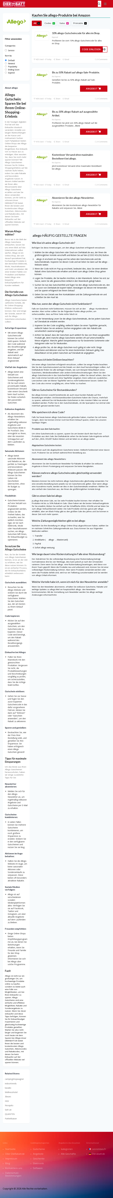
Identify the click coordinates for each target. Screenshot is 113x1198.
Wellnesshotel (11, 1092)
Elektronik (38, 1163)
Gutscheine (39, 1149)
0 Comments (101, 59)
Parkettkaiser (11, 1118)
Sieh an (8, 1109)
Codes (49, 23)
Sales (64, 23)
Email (65, 59)
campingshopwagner (14, 1079)
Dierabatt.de (97, 1153)
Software (38, 1168)
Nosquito (9, 1105)
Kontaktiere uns (13, 1168)
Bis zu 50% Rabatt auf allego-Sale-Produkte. (76, 72)
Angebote (38, 1153)
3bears (8, 1096)
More (77, 125)
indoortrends (11, 1083)
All (37, 23)
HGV (7, 1101)
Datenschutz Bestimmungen (13, 1174)
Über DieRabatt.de (15, 1153)
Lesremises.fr (97, 1149)
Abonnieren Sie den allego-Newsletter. (73, 197)
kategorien (67, 1149)
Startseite (10, 1149)
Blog (7, 1163)
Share (56, 59)
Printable (80, 23)
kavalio (8, 1088)
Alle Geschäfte (68, 1153)
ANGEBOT (93, 88)
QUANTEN (10, 1114)
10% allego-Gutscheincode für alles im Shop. (76, 33)
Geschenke (38, 1158)
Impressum (11, 1158)
